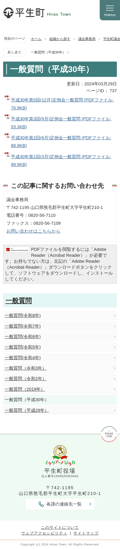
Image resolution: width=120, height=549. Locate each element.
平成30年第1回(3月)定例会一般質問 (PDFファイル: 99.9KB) (61, 160)
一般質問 (18, 300)
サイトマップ (86, 533)
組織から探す (59, 39)
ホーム (36, 39)
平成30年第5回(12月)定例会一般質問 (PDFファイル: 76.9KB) (62, 104)
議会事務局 (86, 39)
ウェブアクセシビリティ (44, 533)
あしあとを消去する (68, 52)
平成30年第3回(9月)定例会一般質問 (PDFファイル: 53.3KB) (61, 122)
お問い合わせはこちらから (33, 231)
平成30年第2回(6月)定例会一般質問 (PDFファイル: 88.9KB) (61, 141)
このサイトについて (60, 527)
